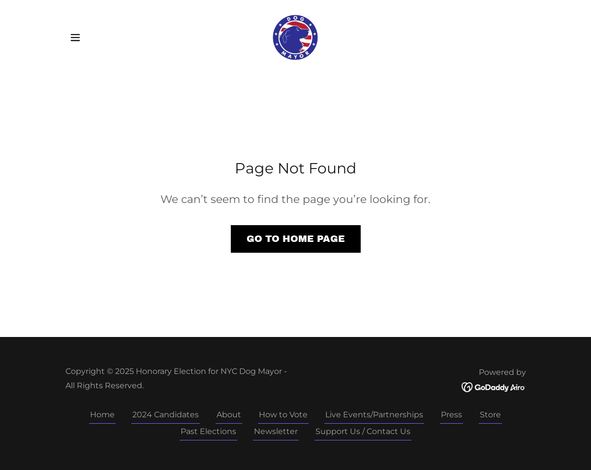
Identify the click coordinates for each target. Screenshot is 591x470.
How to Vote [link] (283, 414)
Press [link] (451, 414)
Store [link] (490, 414)
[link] (295, 36)
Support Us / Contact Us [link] (362, 431)
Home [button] (102, 414)
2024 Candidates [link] (165, 414)
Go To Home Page (296, 239)
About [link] (229, 414)
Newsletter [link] (276, 431)
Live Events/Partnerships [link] (374, 414)
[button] (75, 37)
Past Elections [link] (208, 431)
